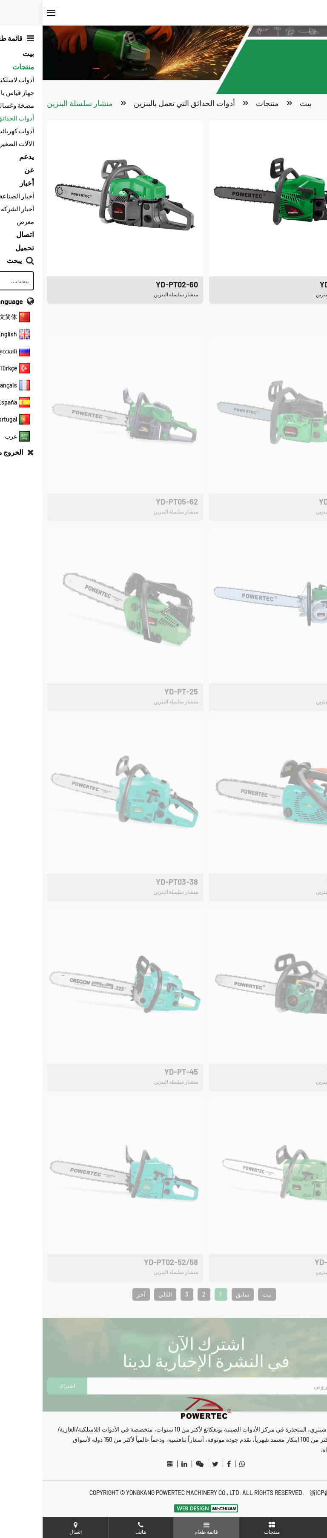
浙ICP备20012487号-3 (295, 1492)
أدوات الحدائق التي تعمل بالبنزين (141, 103)
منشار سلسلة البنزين (37, 103)
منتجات (224, 103)
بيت (263, 103)
